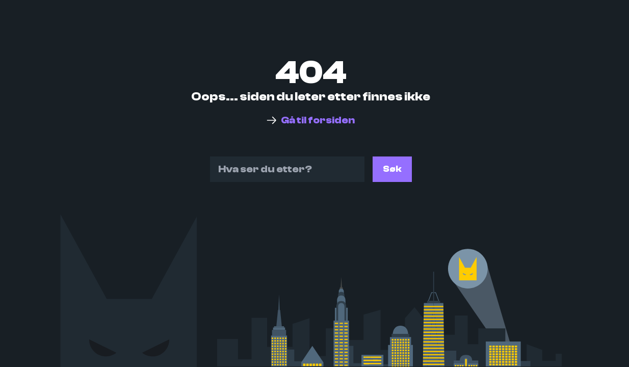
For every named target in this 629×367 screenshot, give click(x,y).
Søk (392, 169)
